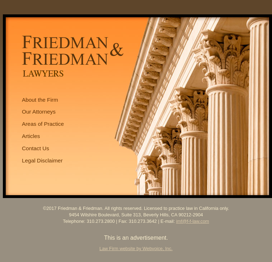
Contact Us (35, 148)
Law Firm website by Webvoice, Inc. (136, 248)
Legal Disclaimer (42, 160)
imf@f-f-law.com (192, 221)
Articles (31, 136)
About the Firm (40, 100)
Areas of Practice (43, 124)
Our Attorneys (39, 112)
